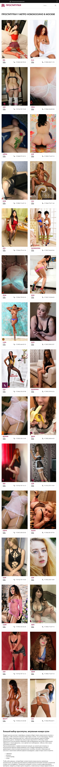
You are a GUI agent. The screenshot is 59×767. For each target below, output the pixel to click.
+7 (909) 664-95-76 (20, 336)
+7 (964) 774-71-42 (47, 198)
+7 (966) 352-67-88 (20, 382)
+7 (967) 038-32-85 (20, 520)
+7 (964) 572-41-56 (20, 244)
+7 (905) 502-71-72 (47, 61)
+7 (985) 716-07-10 (47, 152)
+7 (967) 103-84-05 (47, 290)
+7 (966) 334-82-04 (47, 107)
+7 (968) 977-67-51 (20, 152)
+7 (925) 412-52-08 (20, 703)
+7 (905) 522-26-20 (20, 611)
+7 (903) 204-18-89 (47, 565)
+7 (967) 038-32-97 (47, 336)
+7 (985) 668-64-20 (47, 428)
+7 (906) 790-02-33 (20, 290)
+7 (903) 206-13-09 (20, 428)
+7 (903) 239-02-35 (47, 382)
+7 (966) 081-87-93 (47, 520)
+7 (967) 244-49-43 (47, 244)
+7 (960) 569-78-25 (20, 61)
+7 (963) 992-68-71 (47, 703)
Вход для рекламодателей (18, 1)
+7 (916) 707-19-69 (20, 107)
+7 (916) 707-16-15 (20, 474)
